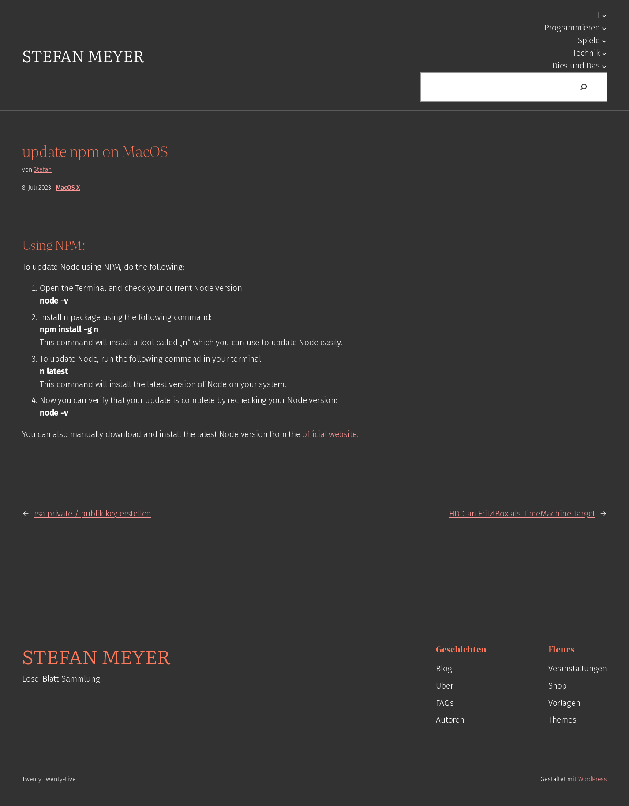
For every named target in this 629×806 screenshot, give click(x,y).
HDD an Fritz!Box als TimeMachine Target (522, 513)
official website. (330, 434)
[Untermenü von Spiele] (604, 40)
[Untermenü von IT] (604, 15)
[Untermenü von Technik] (604, 53)
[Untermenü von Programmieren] (604, 27)
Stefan (43, 169)
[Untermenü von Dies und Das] (604, 66)
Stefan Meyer (83, 55)
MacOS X (68, 188)
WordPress (592, 779)
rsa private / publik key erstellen (92, 513)
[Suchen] (583, 87)
